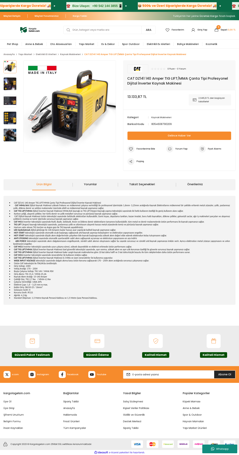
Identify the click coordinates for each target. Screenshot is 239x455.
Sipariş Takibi (71, 401)
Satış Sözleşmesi (133, 401)
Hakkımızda (70, 414)
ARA (144, 30)
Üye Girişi (8, 408)
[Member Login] (197, 30)
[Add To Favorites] (142, 148)
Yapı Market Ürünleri (195, 428)
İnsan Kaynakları (13, 428)
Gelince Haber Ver (179, 135)
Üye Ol (7, 401)
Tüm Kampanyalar (74, 428)
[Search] (107, 30)
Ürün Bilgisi (44, 184)
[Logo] (29, 29)
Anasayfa (69, 408)
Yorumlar (90, 184)
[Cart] (224, 30)
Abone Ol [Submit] (224, 374)
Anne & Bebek (191, 408)
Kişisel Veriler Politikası (136, 408)
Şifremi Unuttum (13, 414)
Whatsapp (220, 449)
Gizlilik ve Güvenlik (134, 414)
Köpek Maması (191, 401)
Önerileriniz (195, 184)
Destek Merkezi (132, 421)
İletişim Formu (12, 421)
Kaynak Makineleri (162, 117)
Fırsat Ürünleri (71, 421)
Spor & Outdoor (192, 414)
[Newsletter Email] (179, 374)
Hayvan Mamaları (193, 421)
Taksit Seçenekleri (142, 184)
